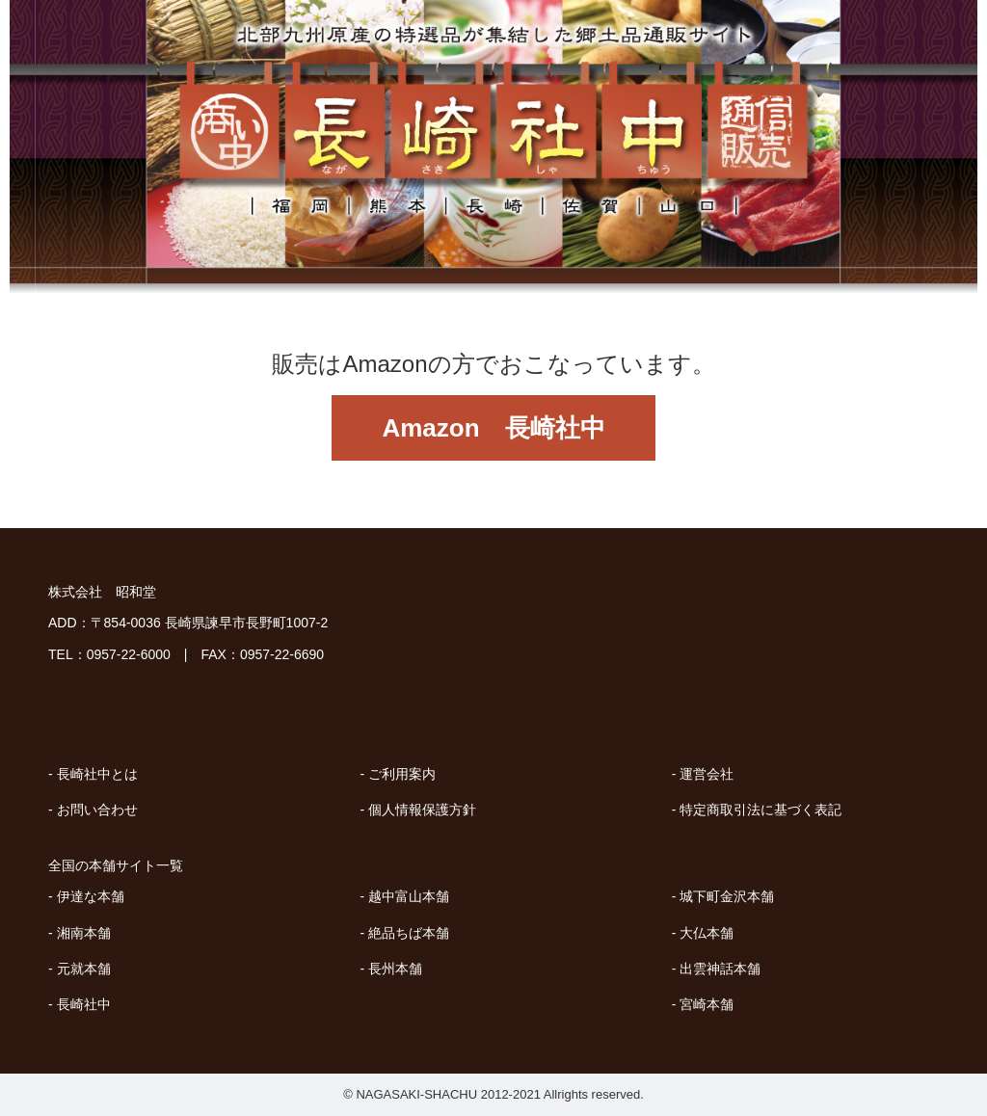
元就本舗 (84, 968)
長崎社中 (84, 1004)
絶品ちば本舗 (408, 933)
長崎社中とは (97, 774)
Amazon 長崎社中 (493, 427)
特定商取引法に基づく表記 (760, 809)
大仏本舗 (707, 933)
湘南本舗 (84, 933)
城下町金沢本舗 (727, 896)
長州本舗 (395, 968)
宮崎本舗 (707, 1004)
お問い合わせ (97, 809)
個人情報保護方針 (422, 809)
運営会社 (707, 774)
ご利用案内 (402, 774)
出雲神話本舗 (720, 968)
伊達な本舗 (90, 896)
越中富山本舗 (408, 896)
